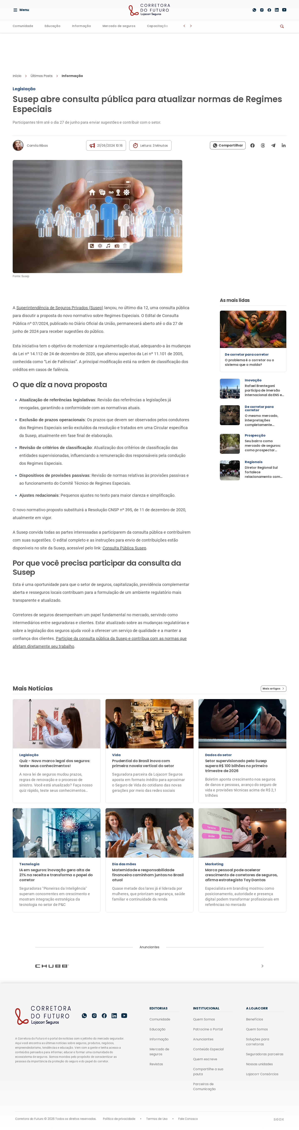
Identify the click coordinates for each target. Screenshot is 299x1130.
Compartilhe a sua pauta (208, 1071)
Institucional (206, 1008)
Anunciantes (203, 1039)
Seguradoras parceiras (264, 1054)
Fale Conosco (188, 1119)
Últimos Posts (42, 75)
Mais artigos (273, 689)
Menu (21, 9)
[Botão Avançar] (191, 25)
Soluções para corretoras (257, 1042)
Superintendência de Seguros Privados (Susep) (59, 307)
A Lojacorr (257, 1008)
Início (17, 75)
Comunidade (23, 26)
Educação (52, 26)
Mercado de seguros (119, 26)
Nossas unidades (259, 1064)
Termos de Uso (157, 1119)
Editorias (159, 1008)
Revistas (156, 1064)
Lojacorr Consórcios (262, 1074)
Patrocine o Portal (208, 1029)
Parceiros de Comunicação (204, 1086)
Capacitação (157, 26)
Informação (81, 26)
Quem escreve (205, 1059)
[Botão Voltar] (184, 25)
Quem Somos (204, 1019)
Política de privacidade (119, 1119)
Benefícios (254, 1019)
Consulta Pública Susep (124, 547)
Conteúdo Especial (208, 1049)
